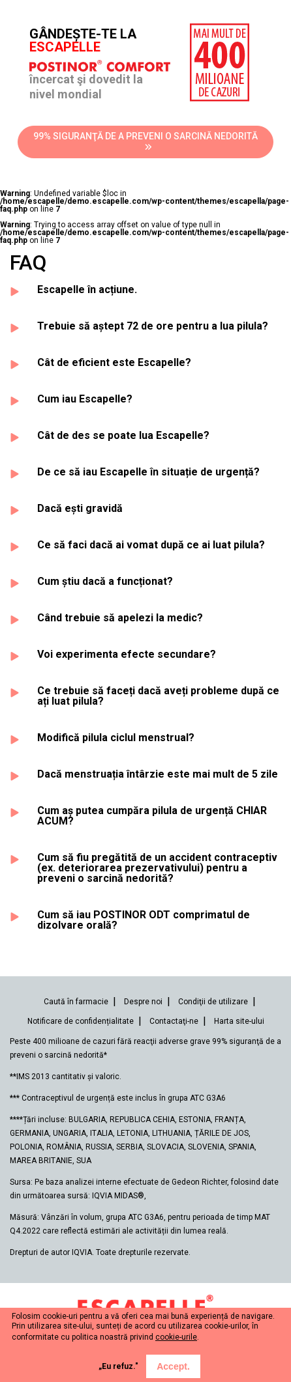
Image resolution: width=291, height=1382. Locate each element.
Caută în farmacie (76, 1001)
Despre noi (143, 1001)
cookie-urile (176, 1337)
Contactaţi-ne (173, 1021)
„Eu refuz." (118, 1366)
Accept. (173, 1366)
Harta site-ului (239, 1021)
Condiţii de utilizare (213, 1001)
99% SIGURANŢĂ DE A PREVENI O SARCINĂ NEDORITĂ (145, 141)
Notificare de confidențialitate (80, 1021)
